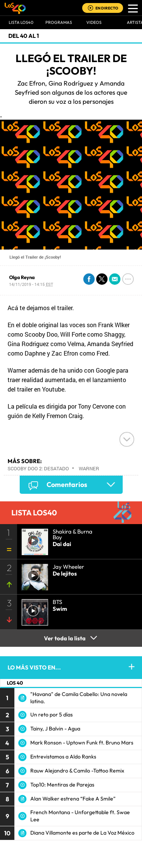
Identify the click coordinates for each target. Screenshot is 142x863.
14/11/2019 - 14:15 (31, 284)
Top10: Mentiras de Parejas (62, 784)
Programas (58, 22)
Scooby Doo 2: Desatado (38, 468)
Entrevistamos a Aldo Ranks (63, 756)
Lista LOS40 (21, 22)
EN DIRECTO (106, 8)
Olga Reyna (22, 277)
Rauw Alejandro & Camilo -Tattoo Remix (77, 770)
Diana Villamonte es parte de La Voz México (82, 832)
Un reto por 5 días (51, 714)
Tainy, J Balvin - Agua (55, 728)
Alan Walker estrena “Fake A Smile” (72, 798)
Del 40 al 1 (23, 35)
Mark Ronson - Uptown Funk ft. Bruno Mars (81, 742)
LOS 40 (15, 683)
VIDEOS (93, 22)
